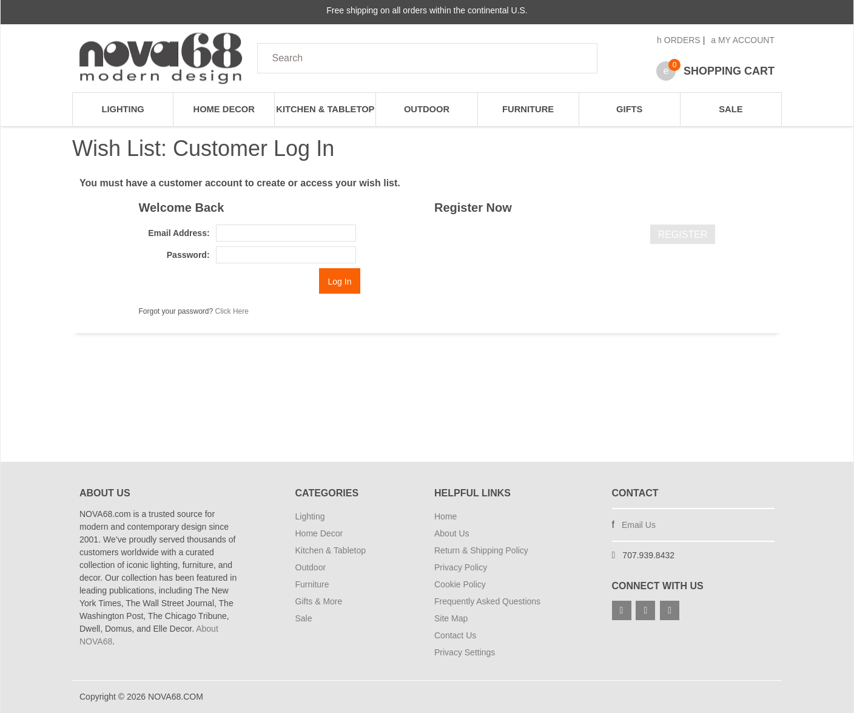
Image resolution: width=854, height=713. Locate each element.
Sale (730, 109)
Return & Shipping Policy (481, 550)
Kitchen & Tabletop (325, 109)
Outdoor (426, 109)
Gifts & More (319, 601)
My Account (743, 40)
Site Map (451, 618)
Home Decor (224, 109)
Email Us (639, 525)
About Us (451, 533)
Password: (188, 255)
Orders (679, 40)
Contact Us (455, 635)
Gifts (629, 109)
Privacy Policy (460, 567)
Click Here (232, 311)
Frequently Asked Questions (487, 601)
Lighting (122, 109)
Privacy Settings (464, 652)
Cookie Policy (460, 584)
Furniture (528, 109)
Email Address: (178, 233)
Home (445, 516)
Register (683, 234)
